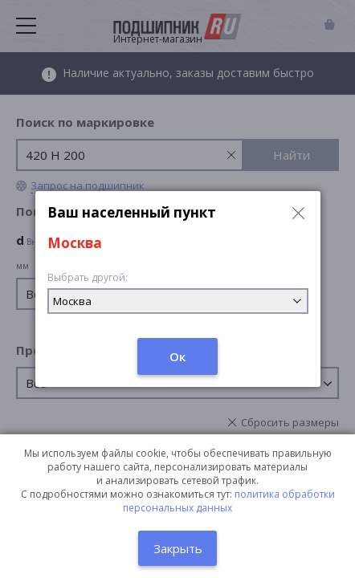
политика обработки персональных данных (229, 501)
